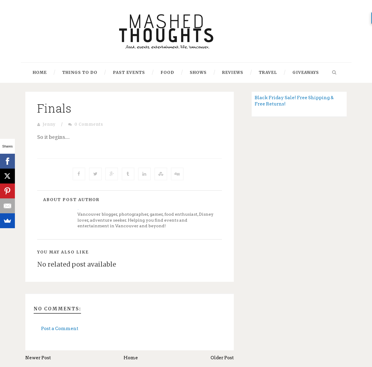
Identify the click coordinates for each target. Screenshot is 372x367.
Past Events (129, 72)
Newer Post (38, 357)
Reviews (232, 72)
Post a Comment (59, 328)
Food (167, 72)
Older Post (222, 357)
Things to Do (79, 72)
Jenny (49, 124)
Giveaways (305, 72)
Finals (54, 108)
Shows (198, 72)
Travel (268, 72)
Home (40, 72)
